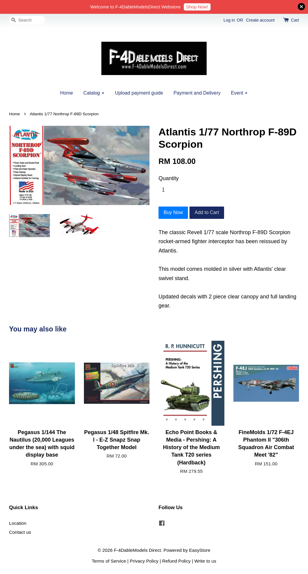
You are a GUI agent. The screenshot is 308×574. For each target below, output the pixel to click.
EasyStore (200, 550)
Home (66, 92)
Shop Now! (197, 6)
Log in (229, 20)
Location (17, 523)
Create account (260, 20)
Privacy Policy (144, 560)
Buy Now (173, 212)
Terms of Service (109, 560)
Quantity (169, 178)
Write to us (205, 560)
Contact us (20, 532)
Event (239, 92)
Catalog (94, 92)
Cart (295, 20)
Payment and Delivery (197, 92)
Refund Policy (176, 560)
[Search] (27, 20)
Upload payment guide (139, 92)
